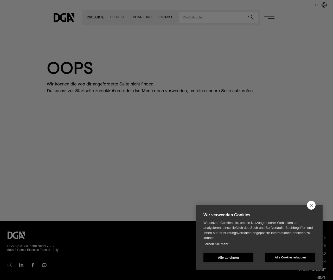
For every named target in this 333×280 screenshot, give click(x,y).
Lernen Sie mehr (215, 244)
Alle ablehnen (228, 257)
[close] (311, 205)
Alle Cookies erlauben (290, 257)
